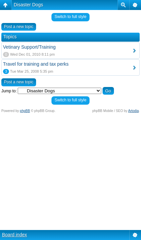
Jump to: (9, 91)
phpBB (25, 111)
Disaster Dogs (28, 4)
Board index (14, 234)
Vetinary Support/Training (29, 47)
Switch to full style (70, 16)
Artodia (133, 111)
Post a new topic (18, 26)
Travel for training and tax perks (35, 64)
